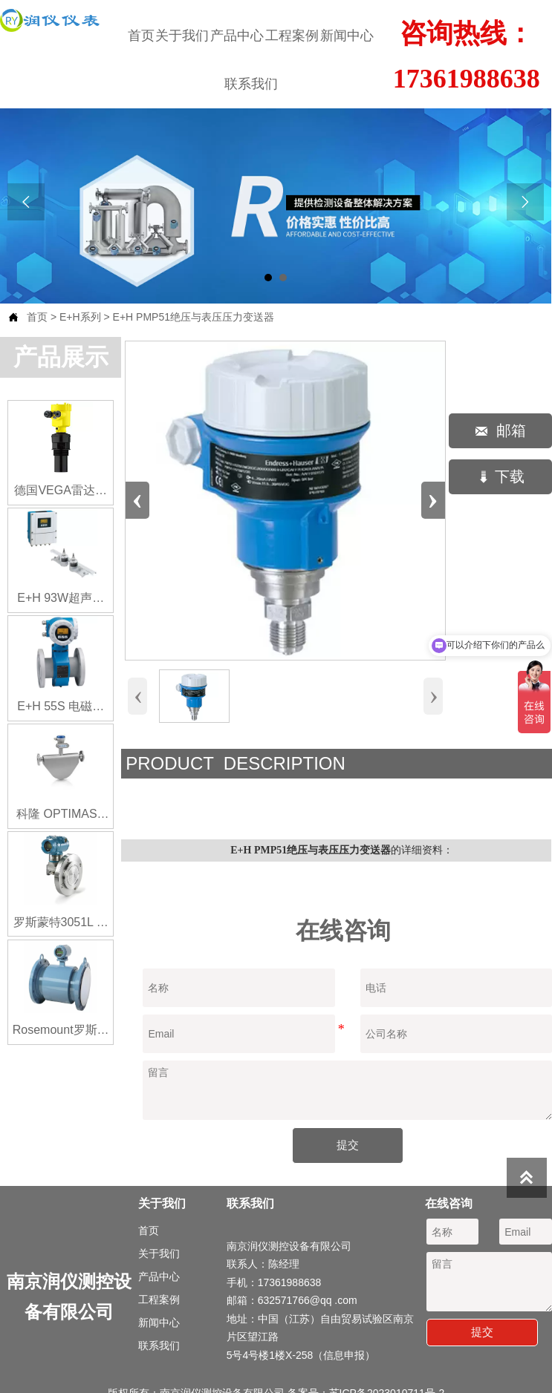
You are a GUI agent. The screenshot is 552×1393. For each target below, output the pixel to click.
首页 (37, 317)
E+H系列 (80, 317)
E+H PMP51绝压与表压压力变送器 (193, 317)
